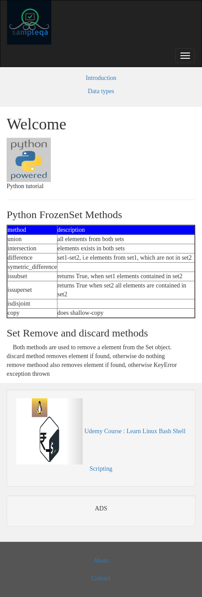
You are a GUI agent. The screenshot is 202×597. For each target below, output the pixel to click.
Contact (101, 578)
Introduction (101, 78)
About (101, 560)
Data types (101, 91)
